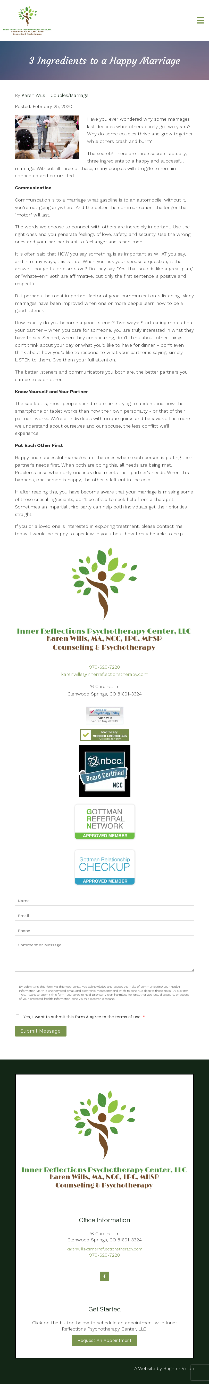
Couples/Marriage (69, 95)
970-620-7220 (104, 667)
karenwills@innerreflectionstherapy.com (104, 674)
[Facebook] (104, 1276)
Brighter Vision (178, 1368)
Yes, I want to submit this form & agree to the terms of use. (84, 1016)
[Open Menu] (200, 20)
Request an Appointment (105, 1340)
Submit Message (41, 1031)
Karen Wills (33, 95)
